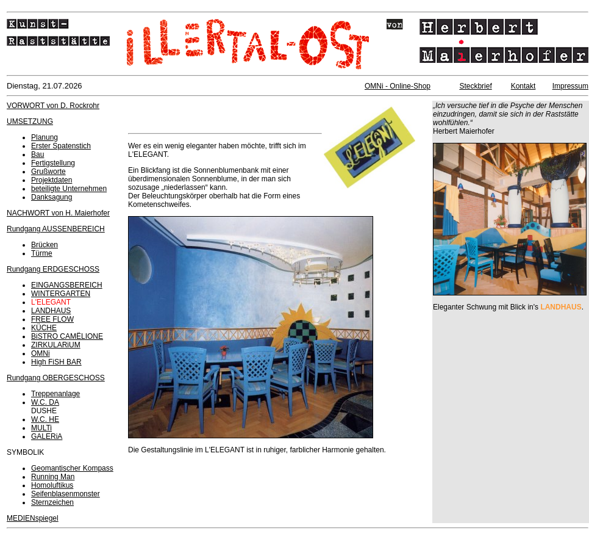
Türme (41, 253)
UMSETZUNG (30, 121)
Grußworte (48, 171)
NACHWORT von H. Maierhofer (58, 213)
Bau (37, 154)
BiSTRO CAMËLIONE (67, 336)
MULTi (41, 428)
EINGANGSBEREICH (66, 285)
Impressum (570, 86)
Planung (44, 137)
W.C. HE (45, 419)
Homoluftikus (52, 485)
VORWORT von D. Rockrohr (53, 105)
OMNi (40, 353)
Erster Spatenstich (61, 146)
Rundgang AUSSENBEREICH (56, 229)
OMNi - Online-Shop (397, 86)
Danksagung (51, 197)
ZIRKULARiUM (55, 345)
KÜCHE (44, 328)
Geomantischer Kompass (72, 468)
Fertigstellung (53, 163)
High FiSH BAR (56, 362)
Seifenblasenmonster (65, 494)
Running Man (52, 476)
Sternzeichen (52, 502)
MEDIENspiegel (33, 518)
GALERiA (46, 436)
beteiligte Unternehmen (69, 188)
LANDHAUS (51, 310)
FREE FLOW (52, 319)
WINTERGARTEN (60, 293)
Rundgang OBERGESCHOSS (56, 378)
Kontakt (523, 86)
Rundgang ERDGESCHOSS (53, 269)
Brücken (44, 245)
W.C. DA (45, 402)
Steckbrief (475, 86)
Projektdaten (51, 180)
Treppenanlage (55, 393)
